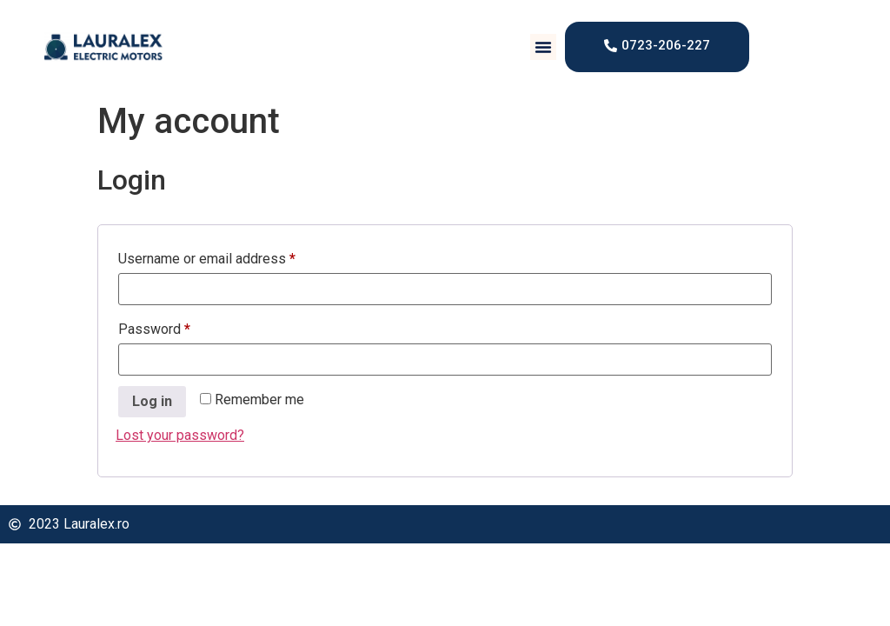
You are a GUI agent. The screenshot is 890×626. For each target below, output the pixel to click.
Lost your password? (180, 435)
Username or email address (233, 256)
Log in (152, 401)
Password (181, 326)
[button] (543, 47)
